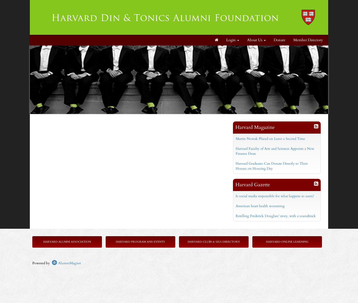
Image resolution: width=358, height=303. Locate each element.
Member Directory (308, 40)
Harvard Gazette (252, 184)
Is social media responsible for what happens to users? (275, 196)
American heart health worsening (260, 206)
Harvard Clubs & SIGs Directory (214, 242)
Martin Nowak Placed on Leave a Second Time (270, 138)
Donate (279, 40)
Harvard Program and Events (140, 242)
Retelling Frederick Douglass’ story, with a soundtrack (276, 216)
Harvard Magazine (255, 127)
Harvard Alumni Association (67, 242)
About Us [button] (256, 40)
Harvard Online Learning (287, 242)
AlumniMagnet (66, 263)
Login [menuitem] (232, 40)
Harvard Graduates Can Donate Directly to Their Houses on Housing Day (272, 166)
